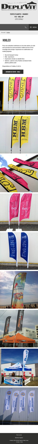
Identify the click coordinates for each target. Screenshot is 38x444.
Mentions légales (19, 437)
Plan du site (19, 435)
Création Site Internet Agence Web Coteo (19, 440)
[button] (33, 27)
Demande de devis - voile (13, 72)
